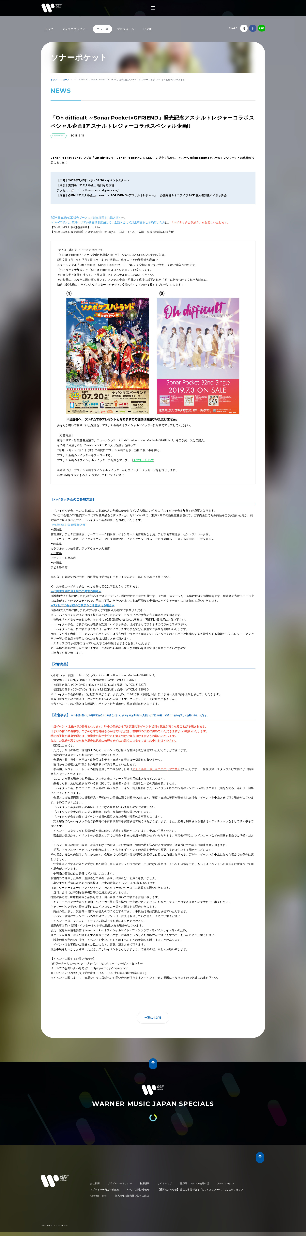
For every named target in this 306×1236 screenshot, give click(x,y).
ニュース (102, 29)
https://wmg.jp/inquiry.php (110, 968)
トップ (49, 29)
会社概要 (95, 1183)
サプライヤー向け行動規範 (104, 1189)
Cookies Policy (98, 1195)
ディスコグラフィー (75, 29)
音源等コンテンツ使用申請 (194, 1183)
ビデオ (147, 29)
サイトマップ (164, 1183)
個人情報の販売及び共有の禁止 (132, 1195)
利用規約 (144, 1183)
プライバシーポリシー (120, 1183)
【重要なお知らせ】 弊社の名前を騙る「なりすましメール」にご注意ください (200, 1189)
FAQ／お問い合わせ (138, 1189)
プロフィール (125, 29)
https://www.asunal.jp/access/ (98, 190)
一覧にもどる (153, 1017)
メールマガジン (225, 1183)
